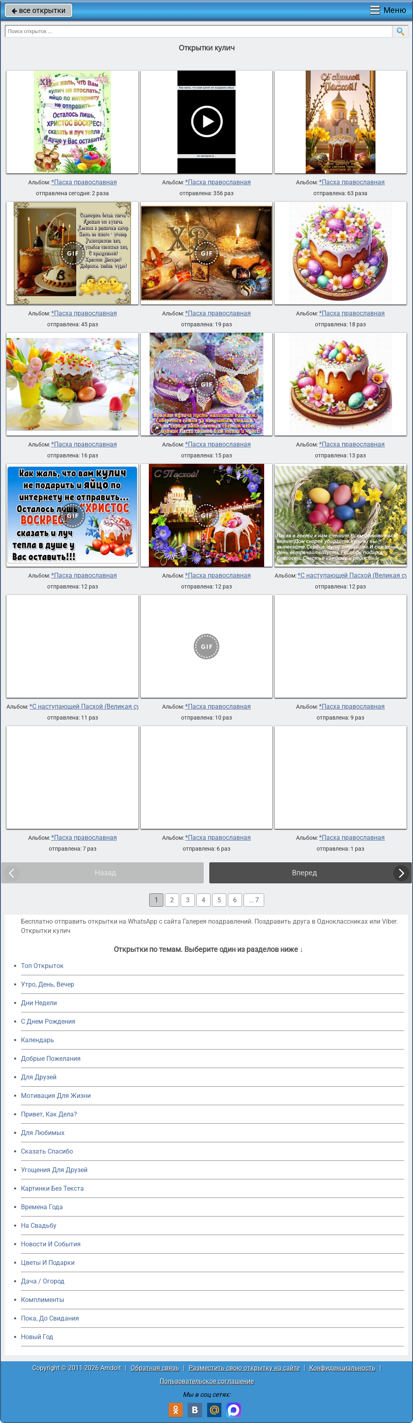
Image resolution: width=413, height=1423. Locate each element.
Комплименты (42, 1300)
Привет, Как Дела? (49, 1114)
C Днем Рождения (48, 1021)
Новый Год (37, 1337)
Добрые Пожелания (51, 1058)
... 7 (254, 900)
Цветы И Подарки (48, 1263)
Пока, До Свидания (50, 1318)
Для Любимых (43, 1133)
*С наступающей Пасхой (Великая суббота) (94, 706)
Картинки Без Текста (52, 1188)
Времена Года (42, 1207)
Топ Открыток (42, 966)
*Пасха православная (84, 182)
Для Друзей (38, 1077)
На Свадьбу (38, 1225)
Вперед (304, 872)
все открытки (38, 10)
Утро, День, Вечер (47, 984)
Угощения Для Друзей (54, 1170)
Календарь (37, 1040)
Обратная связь (155, 1368)
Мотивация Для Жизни (56, 1096)
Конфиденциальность (342, 1368)
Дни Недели (39, 1003)
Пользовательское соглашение (207, 1381)
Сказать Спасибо (47, 1151)
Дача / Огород (43, 1281)
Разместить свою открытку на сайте (244, 1368)
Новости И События (51, 1244)
